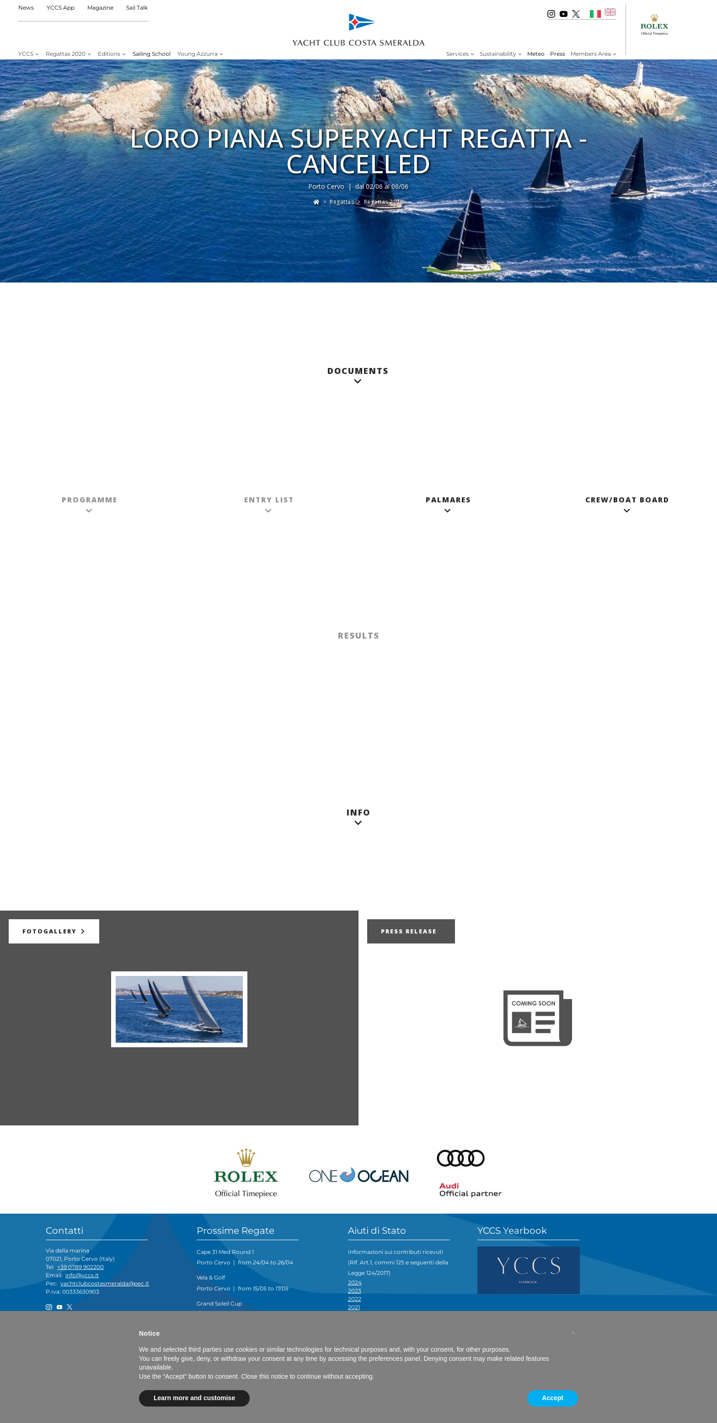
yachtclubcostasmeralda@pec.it (104, 1283)
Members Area (591, 53)
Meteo (536, 53)
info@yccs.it (82, 1275)
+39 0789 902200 (80, 1266)
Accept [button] (552, 1398)
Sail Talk (137, 7)
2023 (354, 1290)
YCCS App (61, 7)
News (26, 7)
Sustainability (498, 53)
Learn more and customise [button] (194, 1398)
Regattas (342, 202)
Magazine (100, 7)
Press (557, 53)
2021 (354, 1307)
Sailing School (152, 53)
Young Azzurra (197, 53)
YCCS (25, 53)
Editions (109, 53)
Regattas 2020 (66, 53)
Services (457, 53)
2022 (354, 1298)
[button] (573, 1333)
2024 (355, 1282)
